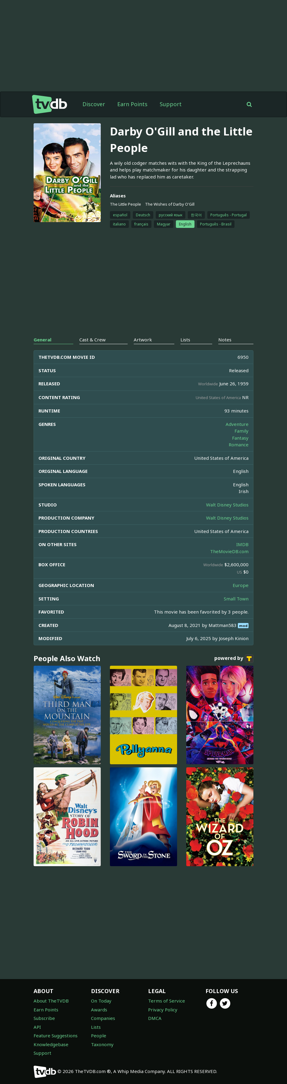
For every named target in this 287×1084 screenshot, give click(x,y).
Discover (93, 104)
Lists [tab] (185, 340)
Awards (99, 1010)
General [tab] (42, 340)
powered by (233, 658)
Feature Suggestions (56, 1035)
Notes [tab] (224, 340)
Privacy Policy (162, 1010)
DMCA (155, 1018)
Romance (239, 444)
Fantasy (240, 438)
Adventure (237, 424)
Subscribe (44, 1018)
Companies (103, 1018)
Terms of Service (166, 1001)
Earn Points (132, 104)
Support (171, 104)
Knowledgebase (51, 1044)
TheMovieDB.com (229, 551)
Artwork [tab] (143, 340)
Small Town (236, 599)
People (98, 1035)
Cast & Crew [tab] (92, 340)
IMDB (242, 544)
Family (241, 431)
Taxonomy (102, 1044)
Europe (241, 585)
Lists (96, 1027)
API (37, 1027)
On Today (101, 1001)
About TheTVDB (51, 1001)
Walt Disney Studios (227, 505)
